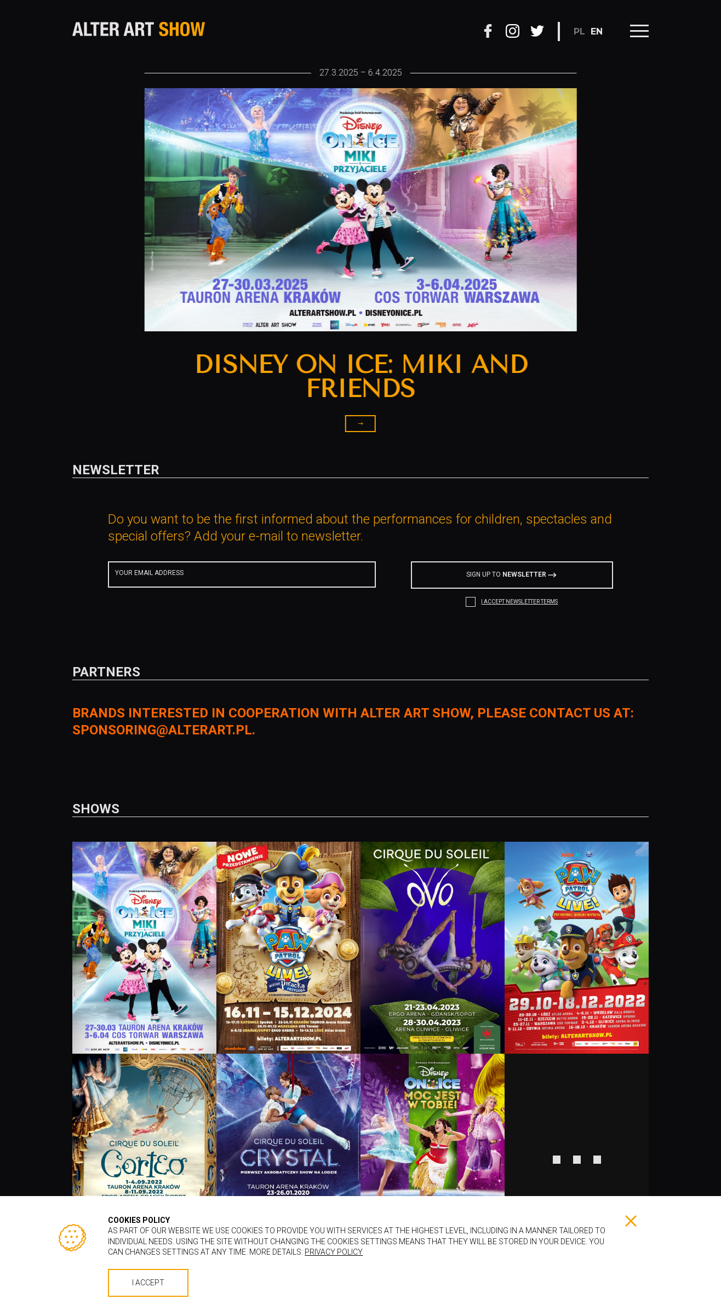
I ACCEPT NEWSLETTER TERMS (519, 602)
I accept (148, 1282)
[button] (108, 278)
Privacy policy (334, 1252)
